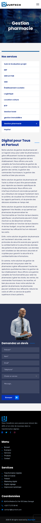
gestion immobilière (13, 117)
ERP (5, 70)
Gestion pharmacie (12, 123)
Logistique (8, 94)
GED (6, 82)
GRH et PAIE (9, 76)
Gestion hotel (10, 111)
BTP (5, 105)
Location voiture (11, 99)
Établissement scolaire (14, 88)
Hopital (7, 129)
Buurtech (31, 520)
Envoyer (12, 397)
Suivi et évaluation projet (15, 64)
